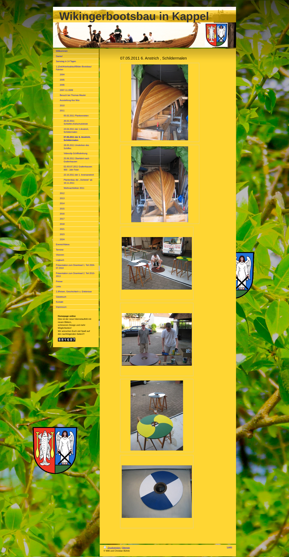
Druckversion (112, 547)
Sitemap (126, 547)
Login (229, 547)
